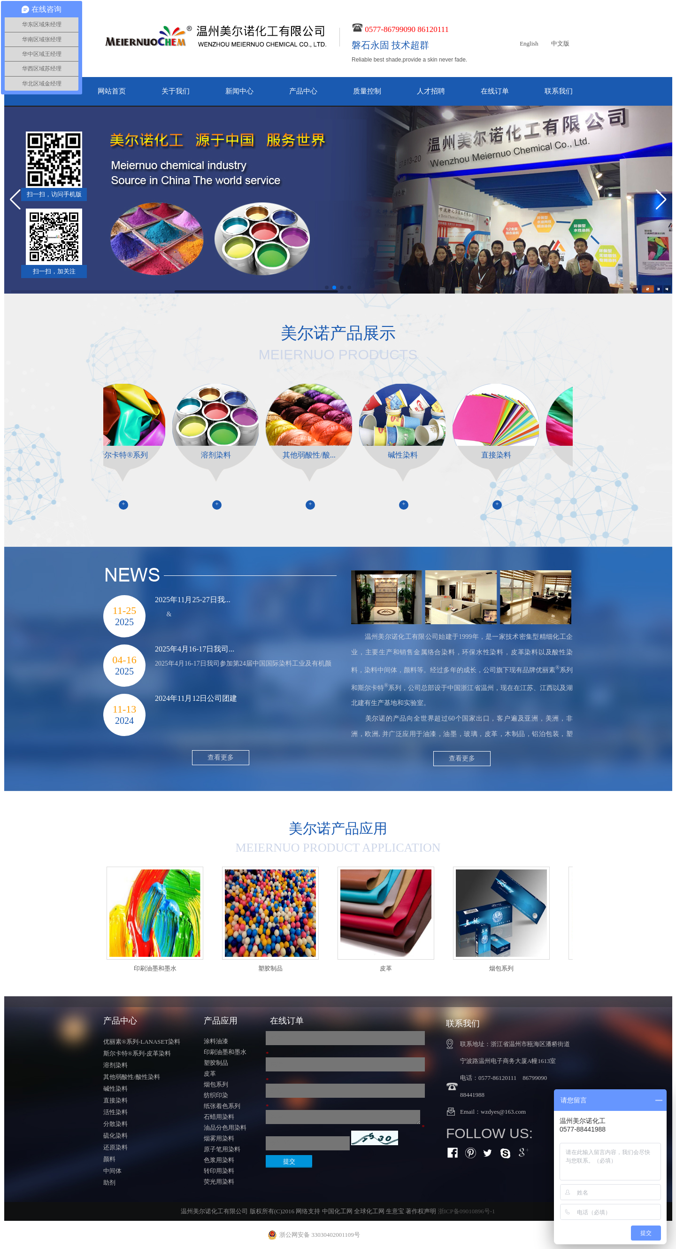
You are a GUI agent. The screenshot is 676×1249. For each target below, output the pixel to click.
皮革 (210, 1073)
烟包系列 (216, 1084)
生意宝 (395, 1211)
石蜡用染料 (219, 1116)
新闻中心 (239, 91)
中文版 (560, 43)
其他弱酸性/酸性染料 (131, 1076)
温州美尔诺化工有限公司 (402, 636)
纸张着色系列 (222, 1105)
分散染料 (115, 1123)
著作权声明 (421, 1211)
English (529, 43)
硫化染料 (115, 1135)
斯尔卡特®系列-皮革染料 (137, 1053)
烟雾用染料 (219, 1138)
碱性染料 (115, 1088)
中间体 (112, 1170)
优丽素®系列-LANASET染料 (141, 1041)
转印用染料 (219, 1170)
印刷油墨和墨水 (225, 1051)
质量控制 (367, 91)
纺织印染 (216, 1095)
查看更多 (462, 758)
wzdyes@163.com (503, 1111)
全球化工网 (369, 1211)
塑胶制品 (216, 1062)
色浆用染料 (219, 1160)
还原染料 (115, 1147)
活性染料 (115, 1112)
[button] (327, 287)
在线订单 (495, 91)
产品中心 (303, 91)
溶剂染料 (115, 1065)
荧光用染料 (219, 1181)
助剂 (109, 1182)
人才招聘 (431, 91)
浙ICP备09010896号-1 (466, 1211)
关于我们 (175, 91)
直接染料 (115, 1100)
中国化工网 (337, 1211)
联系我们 (559, 91)
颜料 (109, 1159)
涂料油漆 (216, 1041)
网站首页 (112, 91)
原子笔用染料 (222, 1149)
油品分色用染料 (225, 1127)
